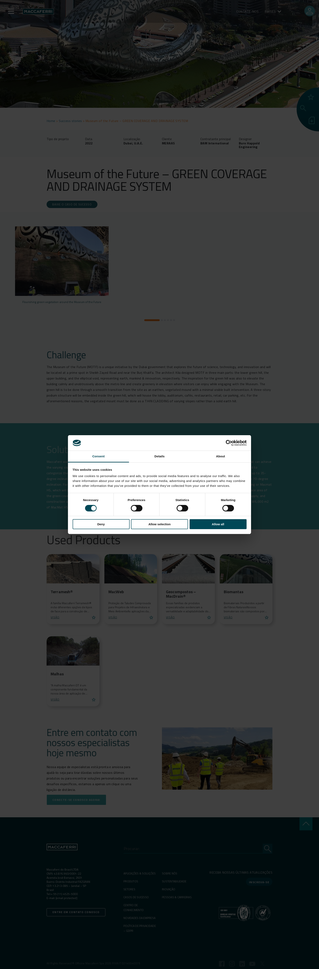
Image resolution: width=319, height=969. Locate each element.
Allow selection (159, 524)
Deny (101, 524)
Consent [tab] (98, 456)
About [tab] (220, 456)
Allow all (218, 524)
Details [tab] (159, 456)
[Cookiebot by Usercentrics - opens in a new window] (229, 443)
